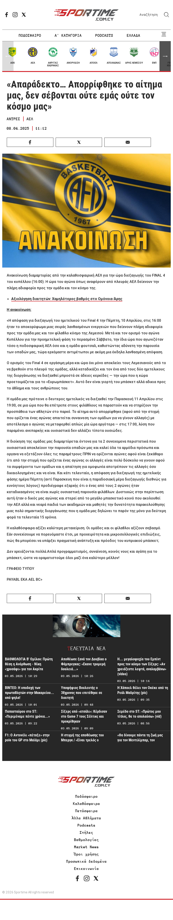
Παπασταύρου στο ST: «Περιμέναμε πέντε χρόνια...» (27, 714)
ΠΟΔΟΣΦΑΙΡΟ (30, 35)
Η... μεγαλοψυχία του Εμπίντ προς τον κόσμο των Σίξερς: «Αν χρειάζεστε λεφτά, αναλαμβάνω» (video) (141, 666)
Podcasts (86, 825)
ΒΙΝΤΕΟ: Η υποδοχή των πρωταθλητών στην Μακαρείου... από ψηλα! (29, 693)
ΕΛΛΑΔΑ (133, 35)
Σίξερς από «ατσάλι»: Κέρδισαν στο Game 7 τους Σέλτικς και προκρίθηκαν (84, 716)
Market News (86, 847)
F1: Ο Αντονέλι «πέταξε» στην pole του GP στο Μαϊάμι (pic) (27, 737)
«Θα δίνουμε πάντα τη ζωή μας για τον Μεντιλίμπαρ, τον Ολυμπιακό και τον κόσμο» (140, 740)
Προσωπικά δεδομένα (86, 861)
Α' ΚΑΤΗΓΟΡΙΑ (68, 35)
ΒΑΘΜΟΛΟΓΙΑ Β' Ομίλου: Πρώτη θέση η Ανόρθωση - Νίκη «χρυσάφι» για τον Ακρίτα (29, 664)
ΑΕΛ (30, 119)
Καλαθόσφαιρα (86, 803)
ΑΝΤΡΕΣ (13, 119)
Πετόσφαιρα (86, 811)
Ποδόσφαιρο (86, 796)
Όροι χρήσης (86, 854)
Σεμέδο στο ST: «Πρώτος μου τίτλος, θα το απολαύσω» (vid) (139, 714)
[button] (165, 56)
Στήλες (86, 832)
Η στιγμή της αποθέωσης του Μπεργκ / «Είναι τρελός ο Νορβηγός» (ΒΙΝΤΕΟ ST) (82, 740)
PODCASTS (104, 35)
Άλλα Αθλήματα (86, 818)
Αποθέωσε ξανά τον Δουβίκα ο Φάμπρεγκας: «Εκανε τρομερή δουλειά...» (84, 664)
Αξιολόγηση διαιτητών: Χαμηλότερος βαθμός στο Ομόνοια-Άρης (66, 298)
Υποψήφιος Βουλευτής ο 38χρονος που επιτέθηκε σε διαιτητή (81, 693)
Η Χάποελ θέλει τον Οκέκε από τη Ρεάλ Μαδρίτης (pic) (142, 690)
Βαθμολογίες (86, 839)
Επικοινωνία (86, 868)
